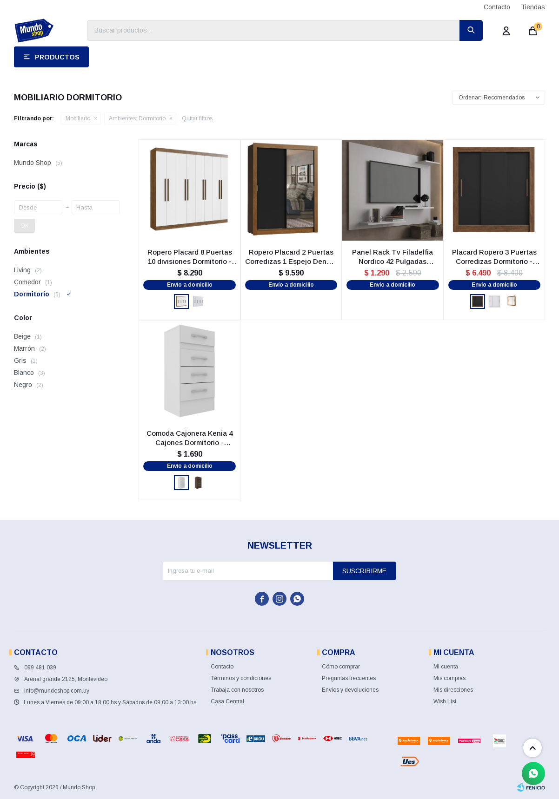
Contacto (497, 7)
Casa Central (227, 701)
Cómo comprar (341, 666)
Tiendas (533, 7)
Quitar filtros (197, 118)
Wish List (444, 701)
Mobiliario (78, 118)
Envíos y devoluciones (350, 690)
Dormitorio (137, 118)
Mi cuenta (445, 666)
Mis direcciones (453, 690)
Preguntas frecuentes (349, 678)
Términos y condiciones (241, 678)
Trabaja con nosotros (237, 690)
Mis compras (449, 678)
